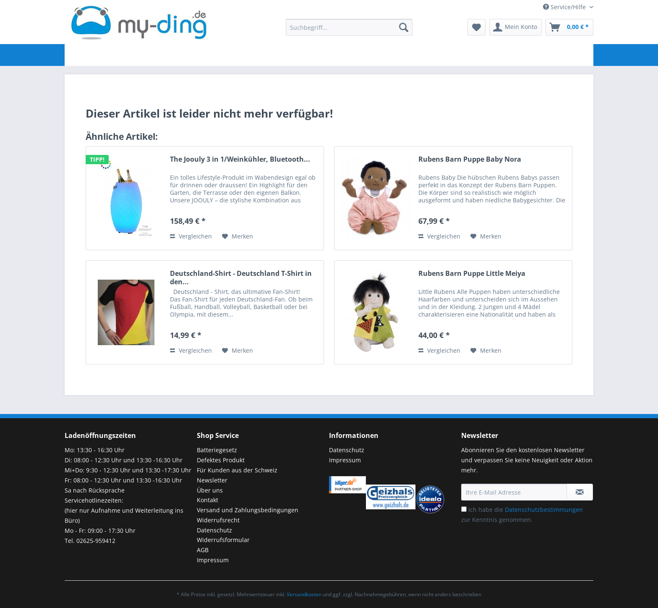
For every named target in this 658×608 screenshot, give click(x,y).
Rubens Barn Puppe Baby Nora (469, 159)
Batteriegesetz (217, 450)
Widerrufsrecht (218, 520)
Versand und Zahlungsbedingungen (247, 510)
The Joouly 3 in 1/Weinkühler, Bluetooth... (240, 159)
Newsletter (212, 480)
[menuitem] (349, 31)
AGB (203, 550)
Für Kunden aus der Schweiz (237, 470)
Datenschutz (214, 530)
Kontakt (207, 500)
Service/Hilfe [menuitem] (565, 7)
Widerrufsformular (223, 540)
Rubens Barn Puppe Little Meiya (471, 273)
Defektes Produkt (221, 460)
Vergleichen (191, 236)
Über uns (210, 490)
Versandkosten (304, 594)
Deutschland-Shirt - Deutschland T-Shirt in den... (241, 277)
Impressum (213, 560)
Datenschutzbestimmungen (544, 510)
